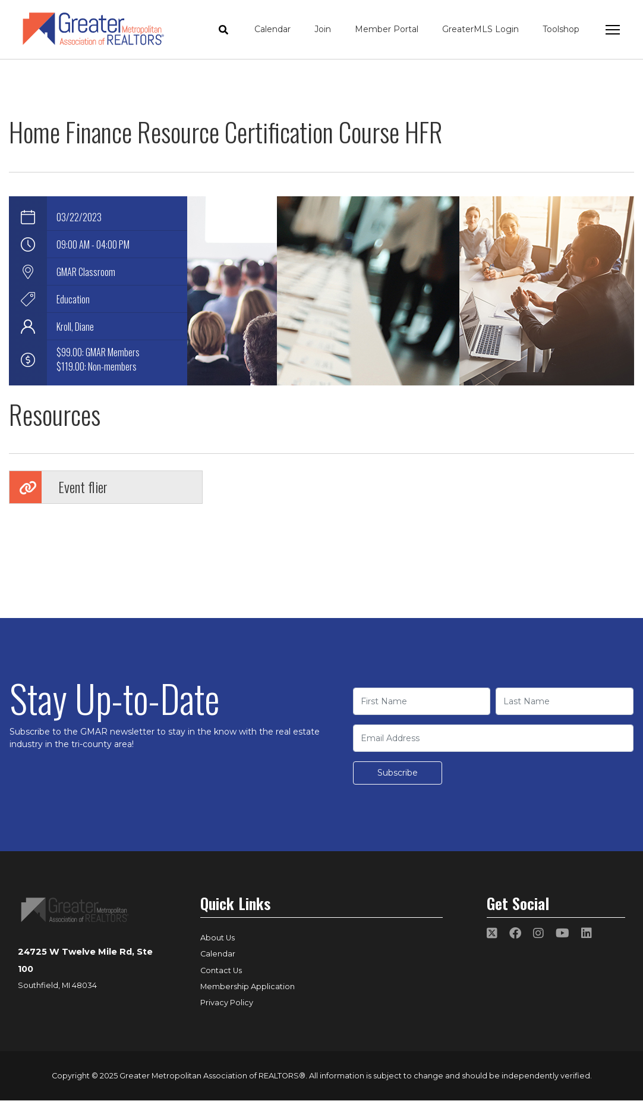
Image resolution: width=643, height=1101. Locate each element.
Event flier (83, 486)
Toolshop (561, 29)
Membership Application (247, 986)
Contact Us (221, 970)
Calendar (272, 29)
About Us (217, 937)
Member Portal (386, 29)
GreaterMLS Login (480, 29)
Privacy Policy (226, 1002)
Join (322, 29)
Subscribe (397, 772)
